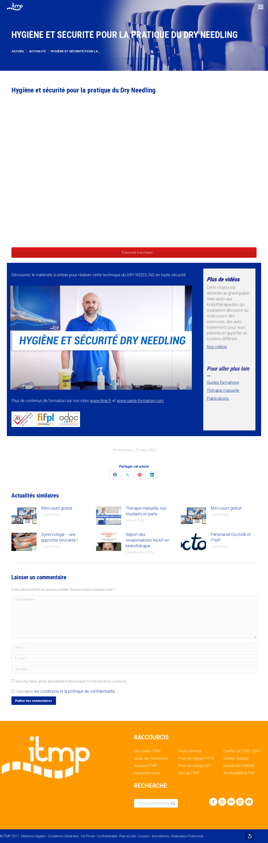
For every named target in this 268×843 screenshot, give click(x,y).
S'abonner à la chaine (134, 252)
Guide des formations (151, 758)
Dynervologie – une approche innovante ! (59, 537)
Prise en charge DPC (195, 766)
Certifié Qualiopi (236, 758)
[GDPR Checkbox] (12, 691)
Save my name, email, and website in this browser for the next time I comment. (71, 681)
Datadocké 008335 (239, 766)
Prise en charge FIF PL (197, 758)
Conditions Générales (63, 836)
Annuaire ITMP (145, 766)
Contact (144, 836)
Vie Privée (88, 836)
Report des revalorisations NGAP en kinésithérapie (147, 540)
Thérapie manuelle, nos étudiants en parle (146, 511)
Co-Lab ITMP (189, 773)
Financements (190, 751)
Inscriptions (160, 836)
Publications (218, 398)
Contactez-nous (147, 773)
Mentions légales (33, 836)
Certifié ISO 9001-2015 (241, 751)
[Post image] (24, 515)
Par (122, 450)
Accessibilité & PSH (239, 773)
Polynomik (196, 836)
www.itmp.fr (100, 400)
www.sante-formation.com (140, 400)
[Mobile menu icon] (260, 7)
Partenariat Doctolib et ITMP (231, 537)
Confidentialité (107, 836)
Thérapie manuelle (223, 390)
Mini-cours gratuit (56, 508)
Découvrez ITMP (147, 751)
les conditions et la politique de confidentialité (74, 691)
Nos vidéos (217, 346)
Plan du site (127, 836)
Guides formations (223, 382)
